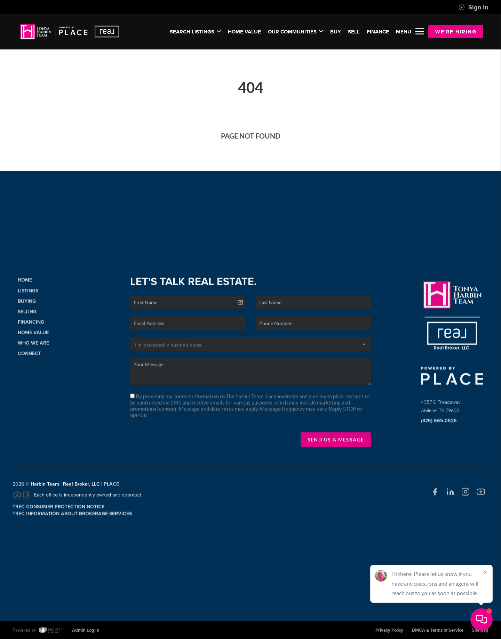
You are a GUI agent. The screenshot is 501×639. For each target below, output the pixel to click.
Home (25, 283)
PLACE (111, 487)
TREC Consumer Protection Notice (58, 509)
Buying (27, 303)
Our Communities (295, 32)
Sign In (473, 7)
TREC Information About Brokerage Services (72, 516)
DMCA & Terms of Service (437, 630)
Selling (27, 314)
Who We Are (33, 345)
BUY (335, 32)
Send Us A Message (336, 442)
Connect (29, 356)
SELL (354, 32)
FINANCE (378, 32)
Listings (28, 293)
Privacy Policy (389, 630)
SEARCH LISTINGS (195, 32)
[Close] (485, 572)
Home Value (244, 32)
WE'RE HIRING (455, 32)
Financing (31, 324)
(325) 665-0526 (439, 423)
